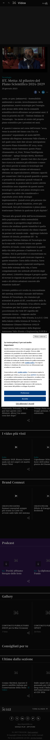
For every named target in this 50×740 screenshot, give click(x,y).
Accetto (25, 399)
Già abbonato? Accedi (25, 404)
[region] (25, 370)
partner (33, 375)
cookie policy (30, 362)
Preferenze (25, 393)
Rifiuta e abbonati (40, 336)
